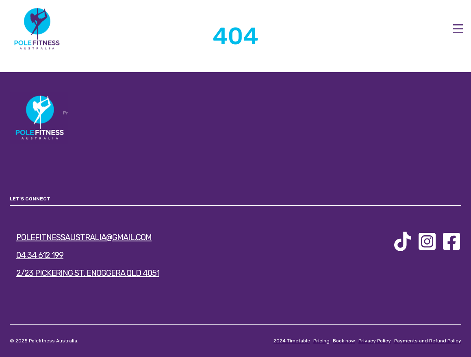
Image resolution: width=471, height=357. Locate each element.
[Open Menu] (457, 28)
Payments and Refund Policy (427, 341)
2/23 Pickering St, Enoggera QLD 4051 (87, 273)
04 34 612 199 (39, 255)
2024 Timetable (291, 341)
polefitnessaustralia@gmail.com (84, 237)
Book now (344, 341)
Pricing (321, 341)
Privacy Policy (374, 341)
